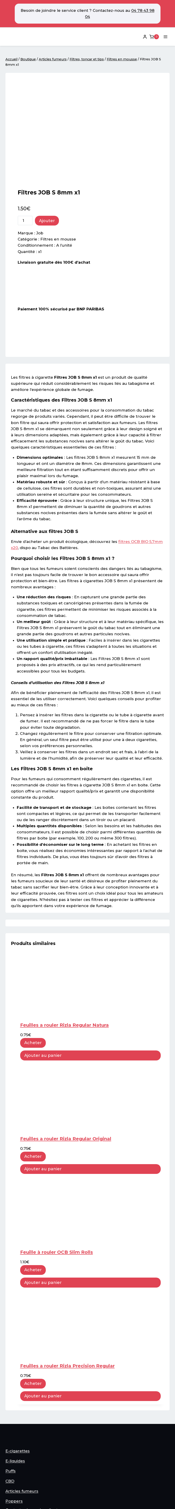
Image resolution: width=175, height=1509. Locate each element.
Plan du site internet (25, 1449)
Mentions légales (22, 1465)
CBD (9, 1413)
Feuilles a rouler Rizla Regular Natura (64, 929)
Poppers (14, 1433)
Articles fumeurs (21, 1423)
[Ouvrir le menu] (165, 36)
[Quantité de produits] (25, 125)
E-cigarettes (17, 1383)
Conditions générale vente (31, 1457)
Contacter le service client (31, 1442)
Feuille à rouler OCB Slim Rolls (56, 1156)
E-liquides (15, 1393)
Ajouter (47, 125)
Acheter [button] (33, 947)
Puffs (10, 1403)
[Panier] (154, 36)
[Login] (145, 37)
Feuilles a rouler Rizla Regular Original (65, 1043)
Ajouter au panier (43, 959)
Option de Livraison (24, 1474)
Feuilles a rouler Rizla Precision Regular (67, 1270)
